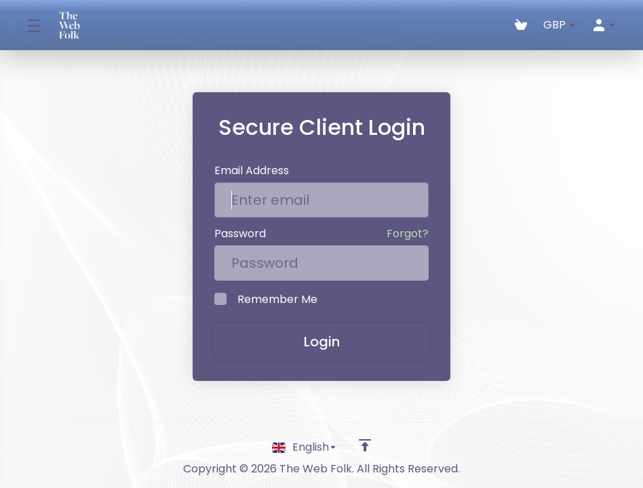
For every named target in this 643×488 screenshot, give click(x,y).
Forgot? (408, 233)
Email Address (251, 170)
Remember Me (265, 299)
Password (240, 233)
